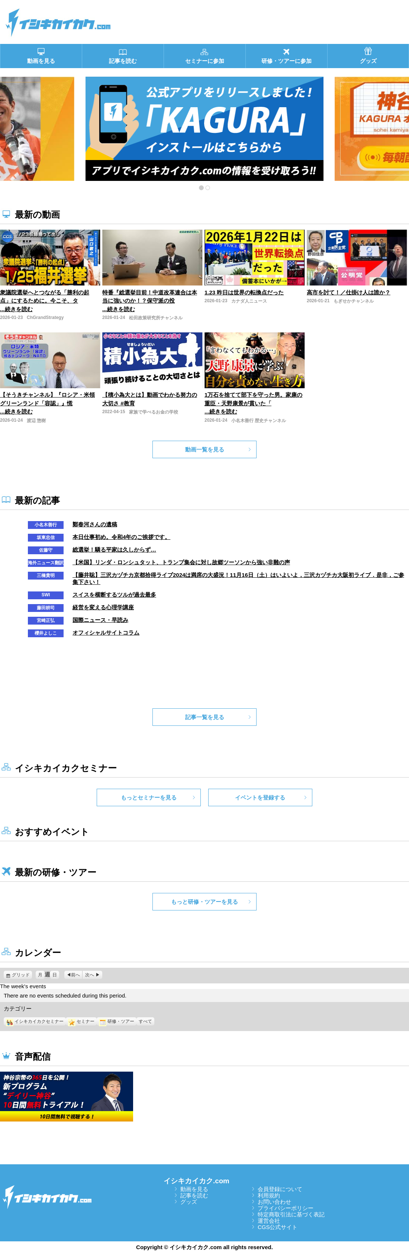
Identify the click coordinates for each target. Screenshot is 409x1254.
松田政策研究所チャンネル (156, 317)
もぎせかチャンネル (354, 301)
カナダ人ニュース (249, 301)
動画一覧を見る (204, 449)
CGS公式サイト (278, 1227)
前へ (75, 974)
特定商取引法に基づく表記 (291, 1214)
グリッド (22, 975)
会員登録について (280, 1189)
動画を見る (194, 1189)
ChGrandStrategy (45, 317)
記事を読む (194, 1195)
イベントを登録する (260, 797)
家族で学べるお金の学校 (153, 412)
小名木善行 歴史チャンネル (258, 420)
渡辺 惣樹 (36, 420)
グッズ (188, 1202)
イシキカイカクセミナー (35, 1021)
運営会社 (269, 1221)
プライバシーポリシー (285, 1208)
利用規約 (269, 1195)
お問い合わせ (274, 1202)
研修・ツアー (116, 1021)
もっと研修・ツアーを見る (204, 902)
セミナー (81, 1021)
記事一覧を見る (204, 717)
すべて (145, 1021)
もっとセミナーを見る (149, 797)
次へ (89, 974)
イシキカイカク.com (196, 1181)
